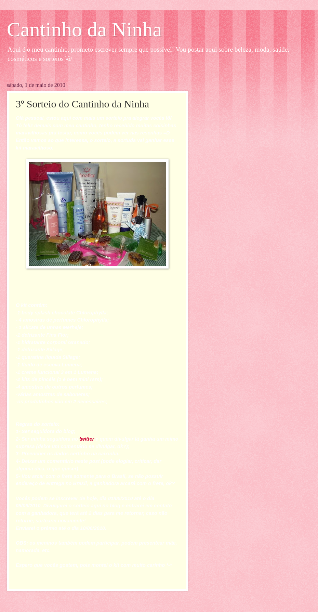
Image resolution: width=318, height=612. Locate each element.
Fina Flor (56, 335)
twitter (87, 439)
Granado (78, 342)
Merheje (72, 327)
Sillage (54, 349)
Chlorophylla (91, 312)
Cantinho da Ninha (84, 29)
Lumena (71, 364)
